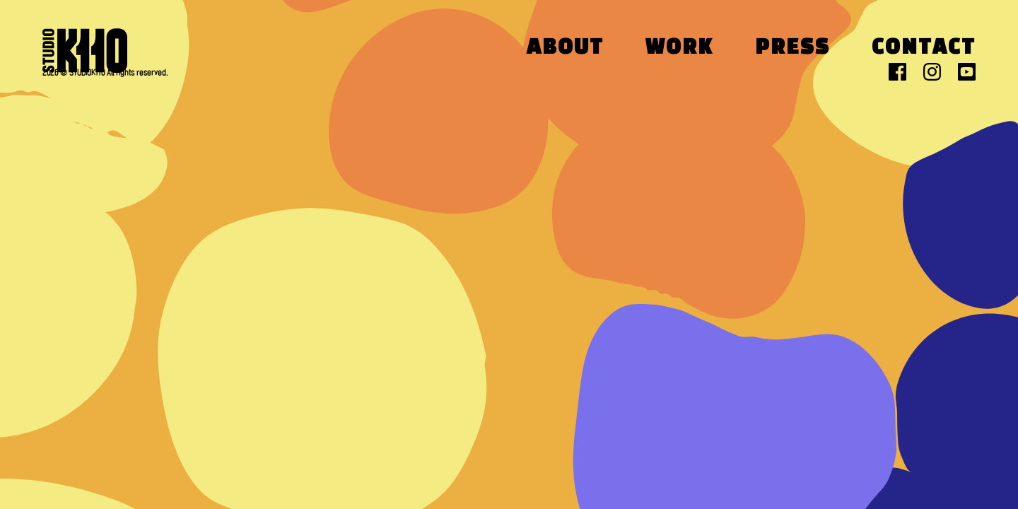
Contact (924, 48)
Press (792, 48)
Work (679, 48)
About (565, 48)
